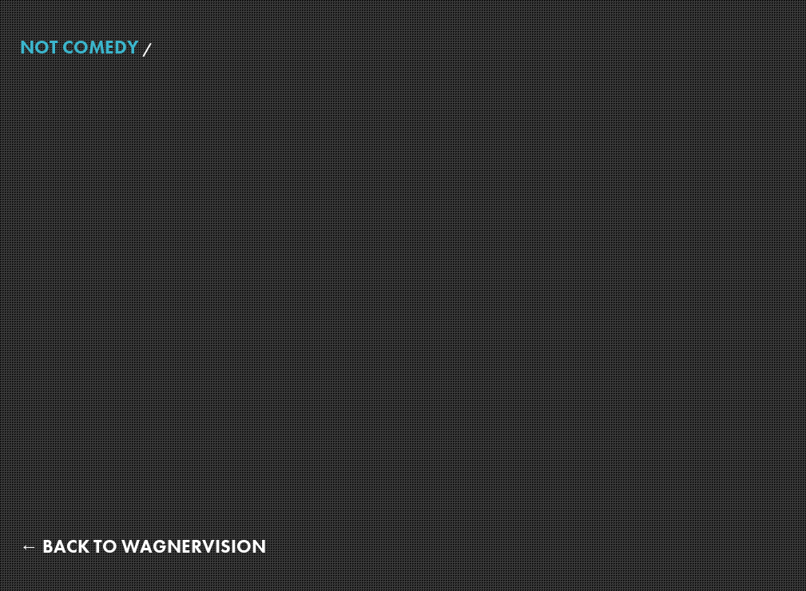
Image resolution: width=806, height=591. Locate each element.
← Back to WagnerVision (143, 546)
